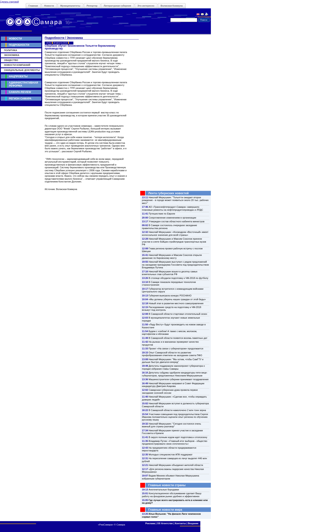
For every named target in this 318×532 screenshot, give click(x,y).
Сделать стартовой (9, 2)
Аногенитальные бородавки (164, 489)
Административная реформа (23, 84)
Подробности (19, 44)
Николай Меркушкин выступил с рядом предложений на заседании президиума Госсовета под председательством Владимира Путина (175, 265)
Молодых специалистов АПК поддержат (171, 454)
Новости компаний (17, 65)
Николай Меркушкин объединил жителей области (176, 465)
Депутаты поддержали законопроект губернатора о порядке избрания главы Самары (173, 367)
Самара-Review (20, 92)
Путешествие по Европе (162, 213)
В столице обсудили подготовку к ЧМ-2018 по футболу (178, 278)
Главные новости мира (165, 509)
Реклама (150, 523)
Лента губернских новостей (168, 193)
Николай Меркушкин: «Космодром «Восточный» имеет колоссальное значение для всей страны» (175, 233)
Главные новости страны (167, 485)
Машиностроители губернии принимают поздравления (179, 379)
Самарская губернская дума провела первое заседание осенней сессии (170, 391)
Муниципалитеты (70, 5)
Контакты (180, 523)
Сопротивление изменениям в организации (172, 217)
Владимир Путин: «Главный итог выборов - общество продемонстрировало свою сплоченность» (174, 442)
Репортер (92, 5)
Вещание (193, 523)
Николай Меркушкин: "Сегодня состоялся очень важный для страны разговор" (171, 425)
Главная (33, 5)
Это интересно (145, 5)
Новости (49, 5)
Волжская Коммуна (172, 5)
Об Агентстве (165, 523)
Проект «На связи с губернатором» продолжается (176, 348)
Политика (10, 50)
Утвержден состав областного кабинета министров (177, 221)
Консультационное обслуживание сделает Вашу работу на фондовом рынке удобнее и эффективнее (171, 494)
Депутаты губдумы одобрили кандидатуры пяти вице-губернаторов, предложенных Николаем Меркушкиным (174, 374)
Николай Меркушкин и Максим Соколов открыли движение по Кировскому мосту (172, 256)
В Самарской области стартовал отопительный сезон (178, 314)
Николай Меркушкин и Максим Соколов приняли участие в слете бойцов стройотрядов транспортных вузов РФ (174, 242)
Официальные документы (22, 70)
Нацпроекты (18, 76)
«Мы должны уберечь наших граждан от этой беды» (177, 299)
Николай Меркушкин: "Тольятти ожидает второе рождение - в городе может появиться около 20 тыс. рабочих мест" (175, 200)
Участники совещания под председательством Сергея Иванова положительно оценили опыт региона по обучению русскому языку (175, 417)
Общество (11, 60)
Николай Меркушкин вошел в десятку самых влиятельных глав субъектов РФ (169, 273)
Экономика (11, 55)
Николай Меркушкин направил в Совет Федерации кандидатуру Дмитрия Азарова (173, 384)
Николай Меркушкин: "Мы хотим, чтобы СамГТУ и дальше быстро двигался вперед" (172, 360)
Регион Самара (20, 98)
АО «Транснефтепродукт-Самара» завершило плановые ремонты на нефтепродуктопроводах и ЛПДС (172, 208)
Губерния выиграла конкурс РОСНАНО (170, 295)
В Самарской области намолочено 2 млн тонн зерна (177, 410)
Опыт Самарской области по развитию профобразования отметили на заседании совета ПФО (172, 354)
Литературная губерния (117, 5)
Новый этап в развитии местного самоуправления (176, 303)
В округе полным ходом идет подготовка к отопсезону (178, 437)
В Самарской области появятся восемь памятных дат (178, 338)
